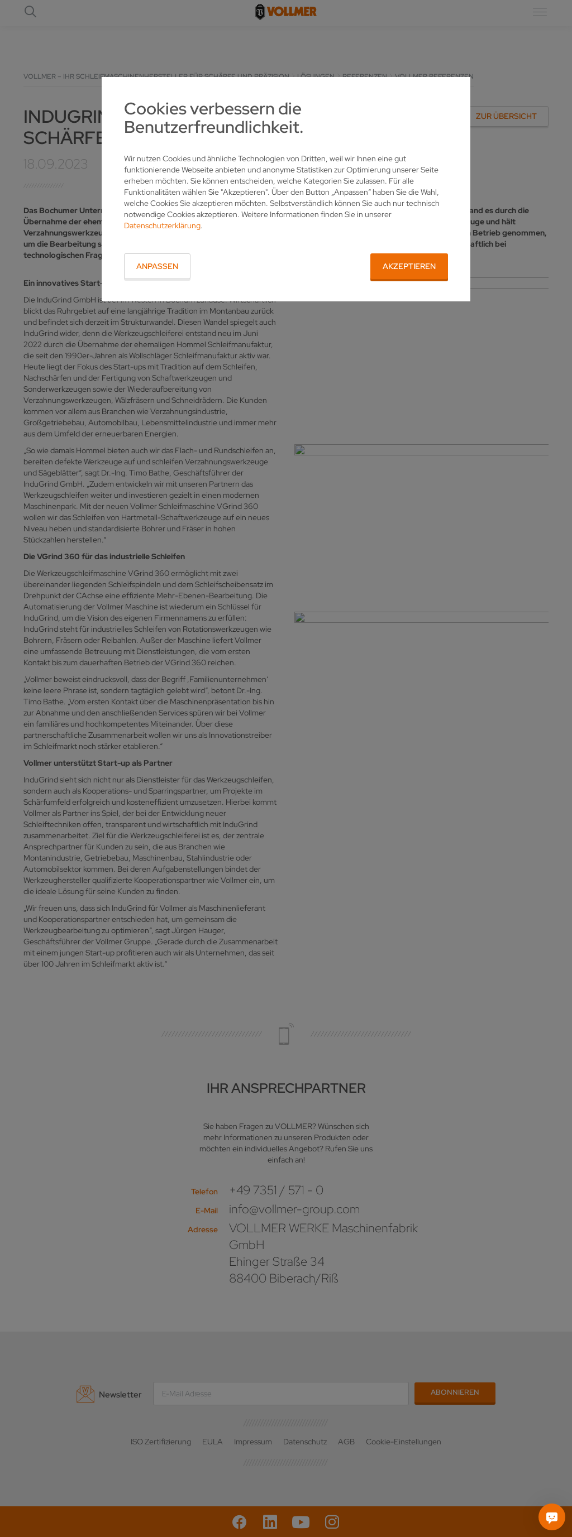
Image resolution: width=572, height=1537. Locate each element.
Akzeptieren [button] (409, 266)
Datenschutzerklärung (162, 225)
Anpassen (157, 266)
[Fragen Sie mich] (551, 1517)
